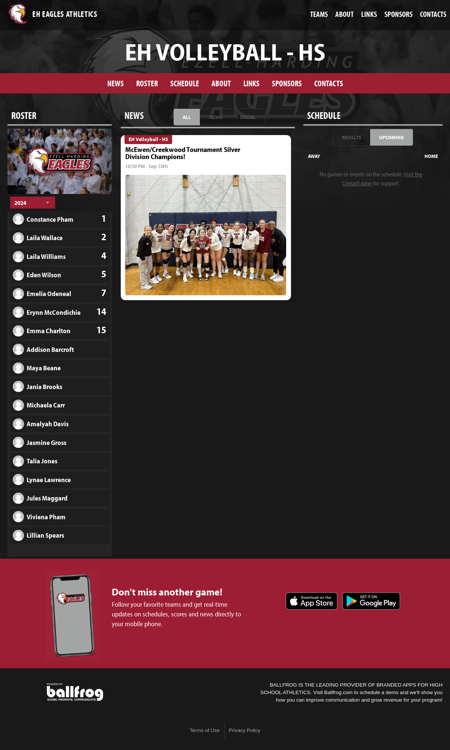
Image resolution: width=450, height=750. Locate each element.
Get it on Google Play (371, 601)
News (115, 83)
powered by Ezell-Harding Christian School (75, 692)
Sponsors (287, 83)
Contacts (328, 83)
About (221, 83)
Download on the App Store (312, 601)
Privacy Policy (245, 730)
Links (251, 83)
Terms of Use (205, 730)
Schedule (184, 83)
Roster (147, 83)
